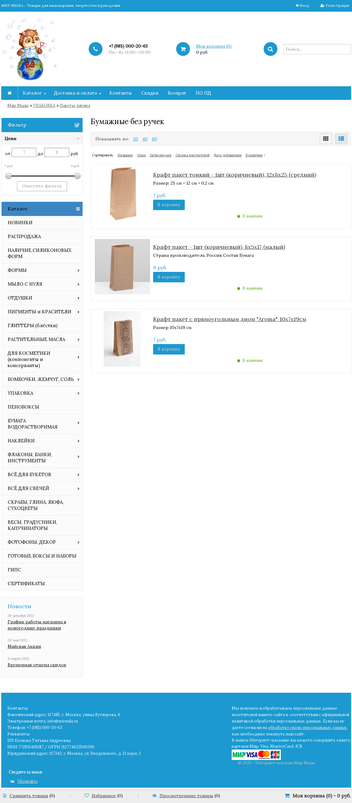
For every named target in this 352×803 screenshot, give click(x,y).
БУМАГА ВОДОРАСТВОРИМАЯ (32, 424)
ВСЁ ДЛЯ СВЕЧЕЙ (28, 488)
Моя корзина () (214, 46)
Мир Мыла (18, 105)
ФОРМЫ (17, 270)
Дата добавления (228, 155)
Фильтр (17, 125)
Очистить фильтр (42, 186)
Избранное (104, 795)
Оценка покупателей (193, 155)
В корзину (169, 204)
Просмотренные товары (186, 795)
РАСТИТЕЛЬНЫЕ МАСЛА (36, 339)
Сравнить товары (29, 795)
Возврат (177, 93)
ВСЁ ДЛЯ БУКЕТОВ (29, 474)
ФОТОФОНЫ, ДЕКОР (32, 542)
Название (125, 155)
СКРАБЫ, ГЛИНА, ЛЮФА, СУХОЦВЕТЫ (36, 505)
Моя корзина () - (321, 796)
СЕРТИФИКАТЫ (26, 583)
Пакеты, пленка (75, 105)
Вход (304, 5)
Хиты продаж (161, 155)
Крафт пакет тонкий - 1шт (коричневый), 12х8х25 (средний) (234, 174)
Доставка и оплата (75, 93)
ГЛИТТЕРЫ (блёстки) (32, 325)
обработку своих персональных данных (307, 727)
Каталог (32, 93)
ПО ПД (203, 93)
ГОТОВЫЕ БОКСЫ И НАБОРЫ (42, 556)
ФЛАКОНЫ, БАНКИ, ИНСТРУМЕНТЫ (30, 458)
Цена (141, 155)
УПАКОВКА (44, 105)
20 (135, 139)
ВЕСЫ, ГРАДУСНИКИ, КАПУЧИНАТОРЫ (32, 525)
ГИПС (14, 570)
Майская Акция (24, 646)
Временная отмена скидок (37, 665)
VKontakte (24, 781)
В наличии (254, 155)
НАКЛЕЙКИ (21, 441)
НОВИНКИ (20, 222)
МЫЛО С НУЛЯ (25, 284)
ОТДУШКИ (20, 298)
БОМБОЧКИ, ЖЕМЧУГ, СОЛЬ (41, 379)
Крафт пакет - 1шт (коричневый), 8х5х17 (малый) (219, 246)
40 (145, 139)
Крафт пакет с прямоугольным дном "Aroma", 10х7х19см (229, 319)
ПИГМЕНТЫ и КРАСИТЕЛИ (39, 312)
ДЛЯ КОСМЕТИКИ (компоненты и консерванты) (29, 359)
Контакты (120, 93)
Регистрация (337, 5)
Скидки (149, 93)
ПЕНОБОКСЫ (23, 407)
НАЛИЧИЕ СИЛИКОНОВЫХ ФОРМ (40, 253)
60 (154, 139)
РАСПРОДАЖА (24, 236)
